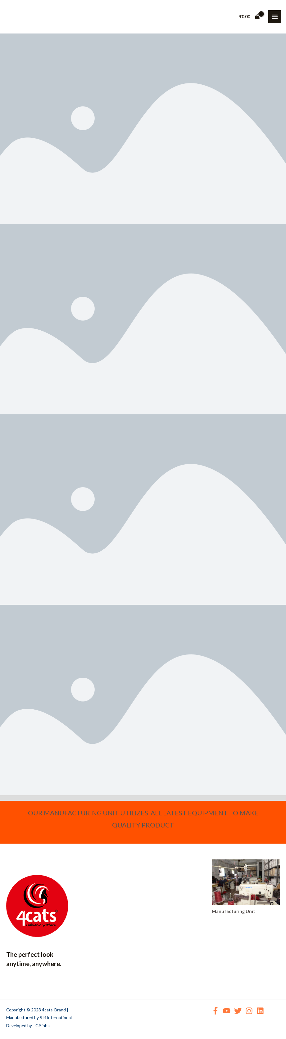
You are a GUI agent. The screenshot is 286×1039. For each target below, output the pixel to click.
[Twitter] (238, 1010)
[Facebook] (215, 1010)
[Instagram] (249, 1010)
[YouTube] (226, 1010)
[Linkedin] (260, 1010)
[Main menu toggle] (274, 16)
